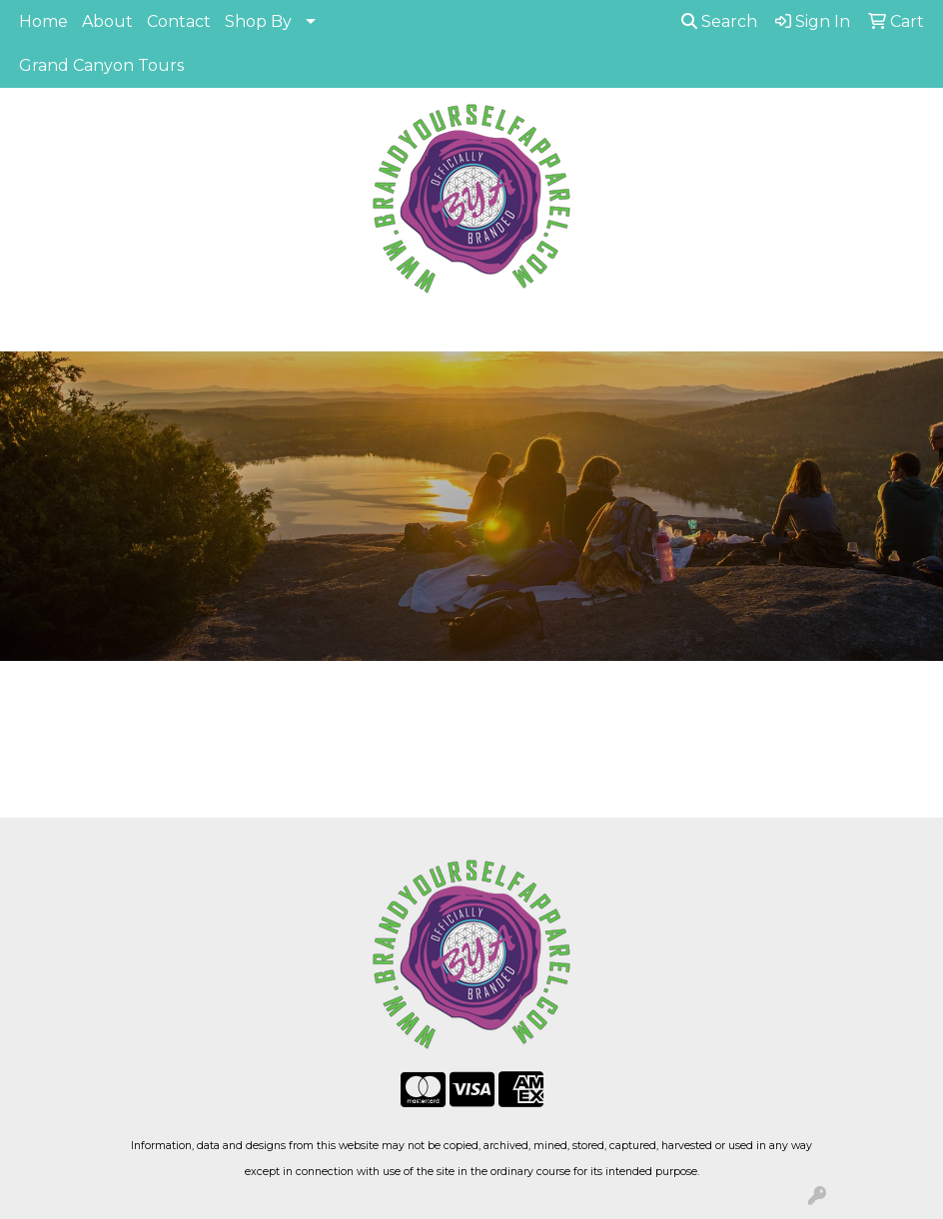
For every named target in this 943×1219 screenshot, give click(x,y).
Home (43, 21)
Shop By (258, 21)
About (107, 21)
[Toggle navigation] (31, 329)
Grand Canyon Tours (101, 65)
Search (719, 21)
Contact (179, 21)
